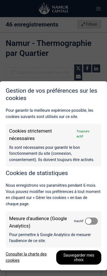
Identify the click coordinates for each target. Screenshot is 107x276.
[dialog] (53, 175)
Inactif (78, 221)
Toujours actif (82, 133)
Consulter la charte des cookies (26, 257)
